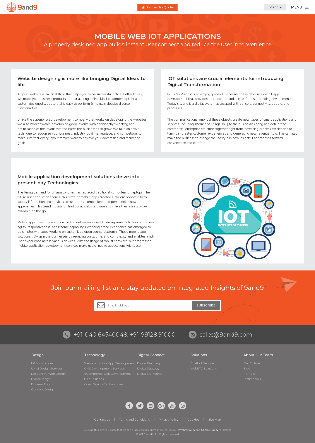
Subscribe (206, 305)
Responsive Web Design (48, 373)
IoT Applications (42, 363)
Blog (246, 368)
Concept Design (43, 389)
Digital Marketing (149, 373)
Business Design (42, 384)
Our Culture (251, 363)
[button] (275, 7)
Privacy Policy (168, 419)
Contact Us (102, 419)
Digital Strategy (148, 368)
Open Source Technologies (103, 384)
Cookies (193, 419)
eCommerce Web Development (107, 373)
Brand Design (40, 379)
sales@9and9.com (226, 334)
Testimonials (252, 379)
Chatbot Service (202, 363)
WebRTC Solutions (203, 368)
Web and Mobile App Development (109, 363)
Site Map (214, 419)
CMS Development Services (104, 368)
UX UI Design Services (46, 368)
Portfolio (249, 373)
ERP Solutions (94, 379)
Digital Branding (148, 363)
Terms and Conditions (134, 419)
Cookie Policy (209, 430)
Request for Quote (157, 7)
